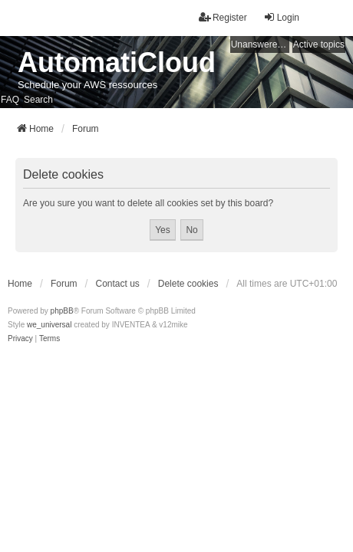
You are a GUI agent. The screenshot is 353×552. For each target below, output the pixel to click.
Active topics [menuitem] (319, 44)
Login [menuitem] (281, 17)
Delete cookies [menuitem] (188, 283)
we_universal (49, 324)
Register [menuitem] (223, 17)
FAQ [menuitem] (10, 99)
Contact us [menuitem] (117, 283)
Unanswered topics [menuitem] (260, 44)
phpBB (62, 311)
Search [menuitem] (38, 99)
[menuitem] (20, 339)
